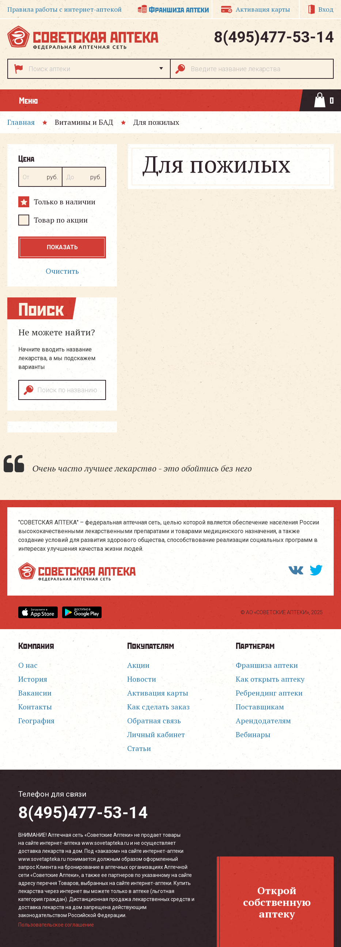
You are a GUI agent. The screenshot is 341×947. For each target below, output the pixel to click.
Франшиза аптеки (179, 9)
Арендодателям (263, 720)
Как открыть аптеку (270, 679)
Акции (138, 665)
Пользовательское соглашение (56, 925)
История (32, 679)
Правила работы (64, 9)
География (36, 720)
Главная (21, 122)
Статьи (139, 748)
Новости (141, 679)
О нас (28, 665)
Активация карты (263, 9)
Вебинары (253, 734)
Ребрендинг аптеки (269, 693)
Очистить (62, 271)
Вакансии (35, 693)
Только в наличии (64, 202)
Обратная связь (154, 720)
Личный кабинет (156, 734)
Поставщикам (260, 707)
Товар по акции (61, 220)
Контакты (35, 707)
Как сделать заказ (158, 707)
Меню (28, 100)
